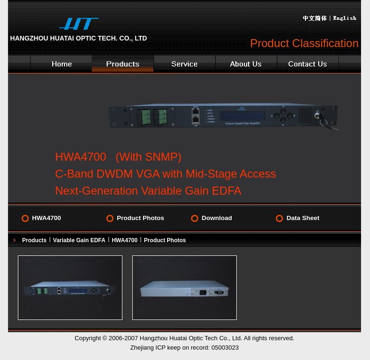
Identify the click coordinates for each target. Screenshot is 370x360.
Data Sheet (303, 217)
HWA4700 (46, 217)
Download (216, 217)
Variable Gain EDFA (79, 240)
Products (34, 240)
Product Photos (140, 217)
